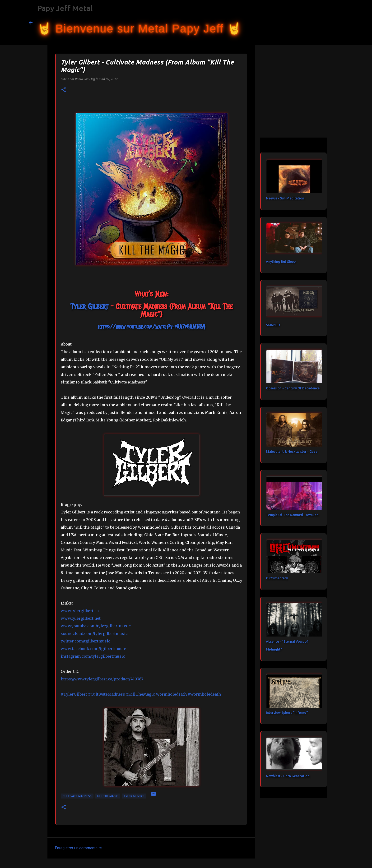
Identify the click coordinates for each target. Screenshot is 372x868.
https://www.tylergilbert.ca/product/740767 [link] (102, 679)
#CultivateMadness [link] (106, 694)
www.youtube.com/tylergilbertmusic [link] (96, 625)
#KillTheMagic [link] (140, 694)
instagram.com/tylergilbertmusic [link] (93, 656)
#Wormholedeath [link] (204, 694)
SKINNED (273, 325)
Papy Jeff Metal (65, 8)
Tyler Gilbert (134, 796)
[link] (89, 306)
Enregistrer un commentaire (78, 848)
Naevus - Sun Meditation (285, 198)
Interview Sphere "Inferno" (287, 713)
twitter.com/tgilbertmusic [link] (85, 641)
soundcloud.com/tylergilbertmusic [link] (94, 633)
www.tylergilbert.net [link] (81, 618)
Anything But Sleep (281, 261)
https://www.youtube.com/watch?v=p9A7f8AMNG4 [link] (151, 326)
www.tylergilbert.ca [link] (80, 610)
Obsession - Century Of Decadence (293, 388)
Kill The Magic (107, 796)
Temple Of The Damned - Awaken (292, 515)
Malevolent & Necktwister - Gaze (291, 451)
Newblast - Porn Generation (287, 776)
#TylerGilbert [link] (74, 694)
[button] (63, 90)
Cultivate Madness (77, 796)
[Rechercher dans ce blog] (319, 22)
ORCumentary (277, 578)
